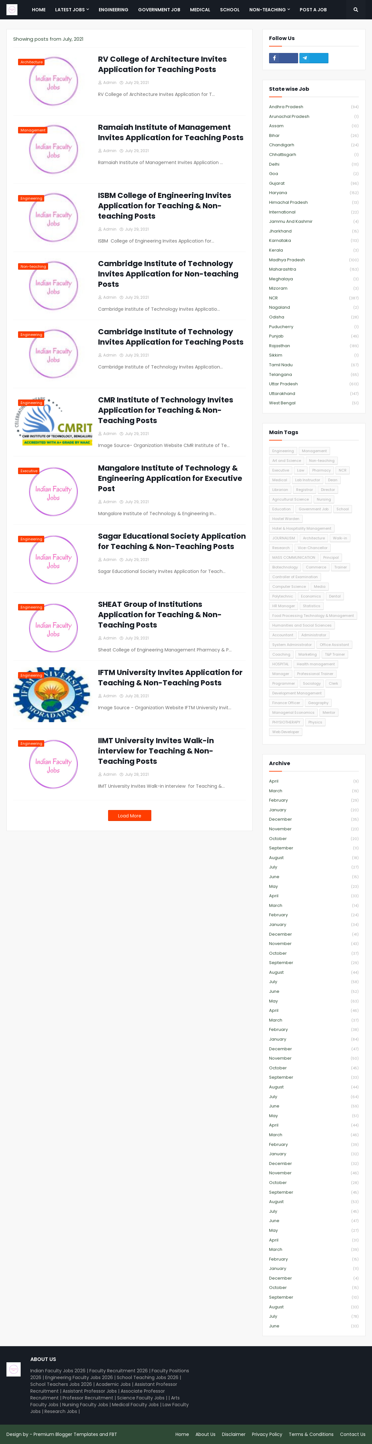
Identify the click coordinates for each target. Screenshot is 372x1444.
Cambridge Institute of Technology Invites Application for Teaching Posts (171, 337)
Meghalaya (314, 279)
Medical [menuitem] (200, 9)
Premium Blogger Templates (66, 1434)
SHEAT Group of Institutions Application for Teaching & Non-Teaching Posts (160, 614)
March (314, 791)
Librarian (280, 489)
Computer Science (289, 586)
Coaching (281, 654)
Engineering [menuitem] (113, 9)
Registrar (304, 489)
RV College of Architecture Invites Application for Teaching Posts (162, 64)
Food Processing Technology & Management (313, 615)
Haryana (314, 193)
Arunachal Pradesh (314, 116)
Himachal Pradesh (314, 202)
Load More (129, 816)
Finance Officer (286, 702)
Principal (331, 557)
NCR (314, 298)
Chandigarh (314, 145)
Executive (280, 470)
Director (328, 489)
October (314, 839)
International (314, 212)
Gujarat (314, 183)
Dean (332, 480)
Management (314, 450)
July (314, 867)
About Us (206, 1434)
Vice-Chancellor (312, 547)
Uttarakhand (314, 393)
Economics (311, 596)
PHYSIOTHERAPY (286, 722)
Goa (314, 174)
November (314, 829)
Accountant (282, 635)
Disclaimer (234, 1434)
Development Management (297, 693)
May (314, 886)
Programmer (283, 683)
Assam (314, 126)
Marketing (307, 654)
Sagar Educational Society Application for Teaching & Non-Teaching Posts (172, 541)
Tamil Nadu (314, 365)
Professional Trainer (315, 673)
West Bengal (314, 403)
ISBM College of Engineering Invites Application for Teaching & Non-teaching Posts (164, 205)
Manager (280, 673)
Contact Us (353, 1434)
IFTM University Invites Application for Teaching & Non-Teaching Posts (170, 677)
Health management (316, 664)
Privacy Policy (267, 1434)
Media (320, 586)
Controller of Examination (295, 576)
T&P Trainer (335, 654)
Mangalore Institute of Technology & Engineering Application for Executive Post (170, 478)
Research (281, 547)
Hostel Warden (285, 518)
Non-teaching (322, 460)
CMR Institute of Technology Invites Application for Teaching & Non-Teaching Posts (165, 410)
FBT (113, 1434)
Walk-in (340, 538)
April (314, 781)
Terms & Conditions (311, 1434)
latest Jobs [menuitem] (70, 9)
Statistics (311, 605)
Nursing (324, 499)
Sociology (312, 683)
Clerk (333, 683)
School (343, 509)
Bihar (314, 135)
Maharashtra (314, 269)
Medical (279, 480)
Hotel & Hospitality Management (301, 528)
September (314, 848)
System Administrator (292, 644)
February (314, 800)
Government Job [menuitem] (159, 9)
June (314, 877)
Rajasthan (314, 346)
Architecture (314, 538)
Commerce (316, 567)
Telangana (314, 374)
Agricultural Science (290, 499)
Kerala (314, 250)
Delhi (314, 164)
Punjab (314, 336)
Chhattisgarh (314, 154)
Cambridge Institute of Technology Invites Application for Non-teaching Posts (168, 273)
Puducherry (314, 327)
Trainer (340, 567)
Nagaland (314, 307)
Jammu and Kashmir (314, 221)
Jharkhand (314, 231)
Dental (335, 596)
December (314, 819)
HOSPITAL (280, 664)
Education (281, 509)
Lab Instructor (307, 480)
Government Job (313, 509)
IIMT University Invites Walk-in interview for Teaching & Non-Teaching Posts (156, 750)
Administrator (313, 635)
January (314, 810)
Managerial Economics (293, 712)
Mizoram (314, 288)
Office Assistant (334, 644)
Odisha (314, 317)
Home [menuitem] (38, 9)
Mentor (329, 712)
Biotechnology (285, 567)
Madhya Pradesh (314, 260)
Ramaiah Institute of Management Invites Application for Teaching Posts (171, 132)
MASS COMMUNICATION (293, 557)
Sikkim (314, 355)
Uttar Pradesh (314, 384)
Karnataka (314, 240)
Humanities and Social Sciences (302, 625)
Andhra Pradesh (314, 107)
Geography (318, 702)
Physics (315, 722)
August (314, 858)
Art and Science (286, 460)
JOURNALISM (283, 538)
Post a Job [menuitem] (313, 9)
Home (182, 1434)
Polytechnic (282, 596)
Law (300, 470)
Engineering (283, 450)
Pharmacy (321, 470)
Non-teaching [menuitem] (267, 9)
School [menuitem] (230, 9)
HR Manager (283, 605)
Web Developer (285, 731)
